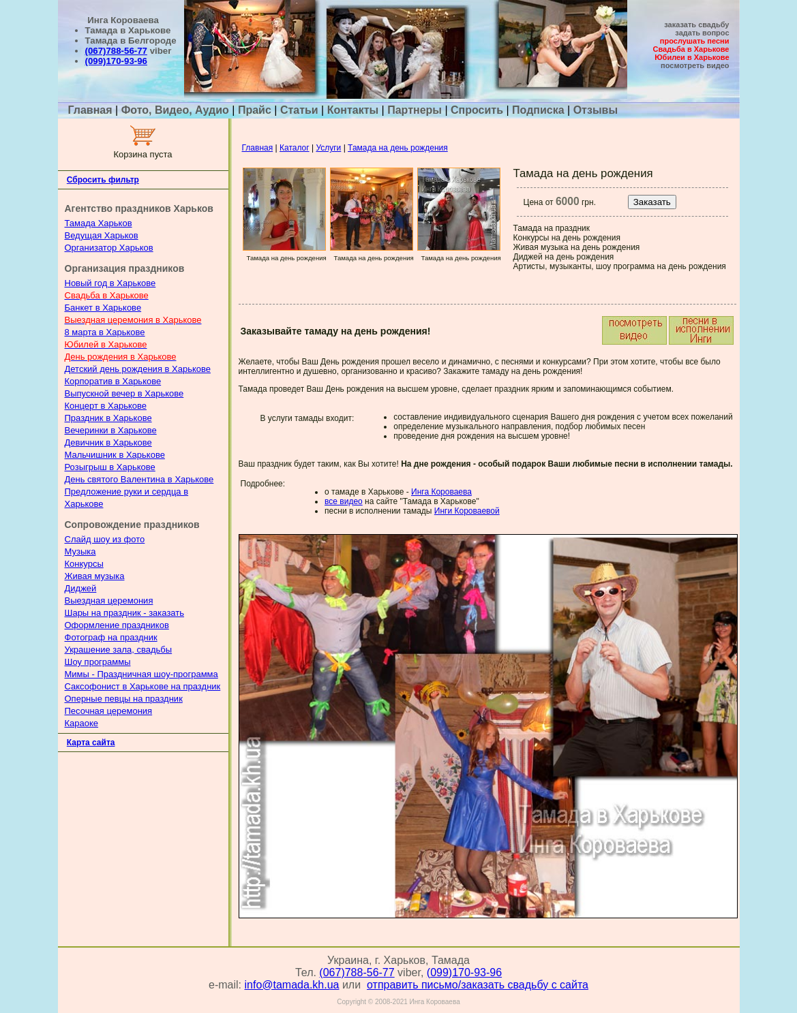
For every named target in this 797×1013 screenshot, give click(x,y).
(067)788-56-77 (116, 51)
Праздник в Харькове (108, 418)
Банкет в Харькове (103, 307)
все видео (344, 501)
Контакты (352, 110)
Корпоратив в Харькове (113, 381)
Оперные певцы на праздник (124, 698)
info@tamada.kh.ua (291, 985)
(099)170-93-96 (116, 61)
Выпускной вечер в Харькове (124, 393)
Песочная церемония (109, 711)
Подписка (538, 110)
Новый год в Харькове (110, 283)
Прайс (254, 110)
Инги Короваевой (467, 511)
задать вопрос (702, 33)
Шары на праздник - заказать (125, 613)
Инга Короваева (441, 492)
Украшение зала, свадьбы (118, 649)
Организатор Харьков (109, 248)
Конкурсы (84, 564)
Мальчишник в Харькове (115, 455)
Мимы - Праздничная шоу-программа (141, 674)
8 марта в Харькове (105, 332)
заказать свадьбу (696, 24)
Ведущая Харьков (101, 235)
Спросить (477, 110)
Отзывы (595, 110)
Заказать (652, 202)
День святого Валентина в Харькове (139, 479)
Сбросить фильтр (103, 180)
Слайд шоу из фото (105, 539)
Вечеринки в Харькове (111, 430)
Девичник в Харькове (108, 442)
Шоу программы (98, 662)
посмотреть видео (695, 65)
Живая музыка (95, 576)
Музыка (80, 551)
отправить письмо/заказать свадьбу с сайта (477, 985)
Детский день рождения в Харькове (138, 369)
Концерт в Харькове (106, 406)
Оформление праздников (117, 625)
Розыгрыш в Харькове (110, 467)
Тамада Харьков (98, 223)
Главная (92, 110)
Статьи (299, 110)
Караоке (82, 723)
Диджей (81, 588)
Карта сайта (91, 742)
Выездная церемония (109, 600)
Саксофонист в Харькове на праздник (143, 686)
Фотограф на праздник (111, 637)
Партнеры (414, 110)
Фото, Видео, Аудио (175, 110)
